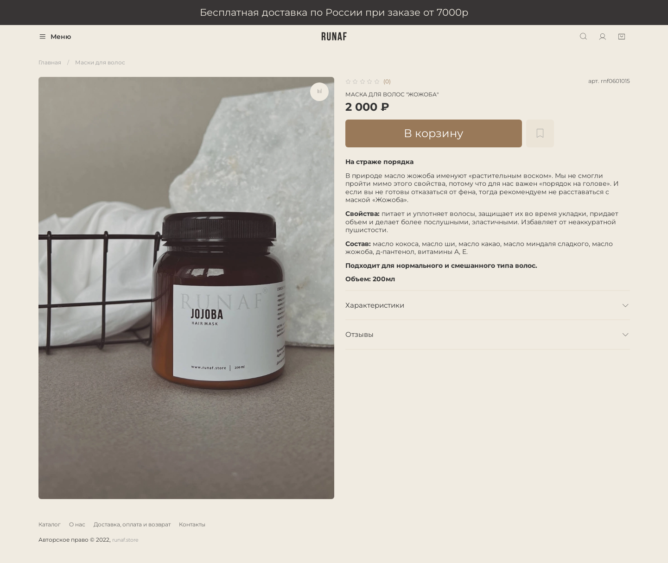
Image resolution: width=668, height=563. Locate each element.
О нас (77, 524)
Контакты (192, 524)
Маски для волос (100, 62)
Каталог (49, 524)
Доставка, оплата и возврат (132, 524)
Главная (49, 62)
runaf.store (125, 540)
